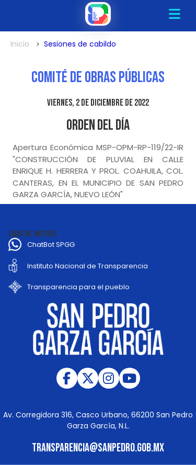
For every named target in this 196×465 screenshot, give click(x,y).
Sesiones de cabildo (80, 44)
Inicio (19, 44)
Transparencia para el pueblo (78, 287)
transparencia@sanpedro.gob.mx (98, 448)
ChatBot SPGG (51, 244)
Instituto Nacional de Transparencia (87, 266)
